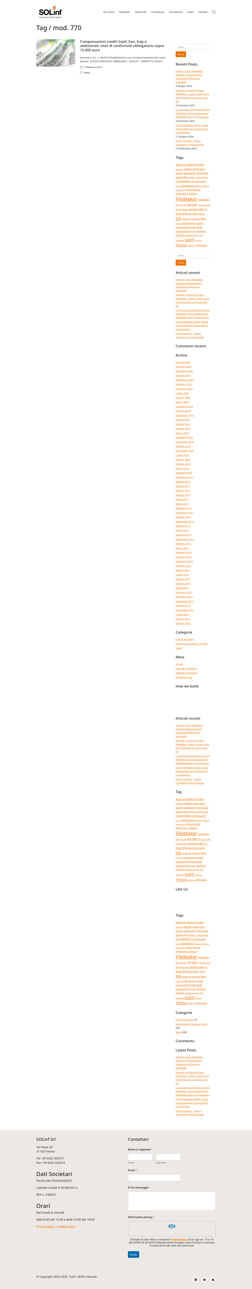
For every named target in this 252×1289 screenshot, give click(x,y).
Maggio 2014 (183, 543)
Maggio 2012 (183, 623)
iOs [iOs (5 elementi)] (205, 209)
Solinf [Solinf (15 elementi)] (189, 239)
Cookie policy (66, 1226)
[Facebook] (204, 1280)
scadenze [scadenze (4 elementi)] (188, 235)
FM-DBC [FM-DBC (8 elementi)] (192, 205)
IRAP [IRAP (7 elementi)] (195, 214)
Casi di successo (185, 639)
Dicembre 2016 (184, 512)
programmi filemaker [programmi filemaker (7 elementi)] (189, 227)
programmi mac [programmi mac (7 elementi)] (186, 231)
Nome (131, 1162)
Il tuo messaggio (138, 1187)
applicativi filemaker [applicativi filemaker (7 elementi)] (195, 173)
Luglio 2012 (182, 614)
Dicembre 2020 (184, 388)
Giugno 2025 (183, 362)
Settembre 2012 (185, 610)
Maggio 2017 (183, 495)
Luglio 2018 (182, 455)
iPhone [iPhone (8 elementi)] (187, 214)
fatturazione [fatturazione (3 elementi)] (180, 190)
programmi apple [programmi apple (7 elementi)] (192, 223)
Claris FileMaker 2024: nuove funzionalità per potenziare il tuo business (192, 129)
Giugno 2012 (183, 619)
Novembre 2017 (185, 477)
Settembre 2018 (185, 450)
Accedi (179, 664)
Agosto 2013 (183, 570)
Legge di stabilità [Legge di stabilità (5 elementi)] (191, 219)
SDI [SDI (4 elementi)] (201, 235)
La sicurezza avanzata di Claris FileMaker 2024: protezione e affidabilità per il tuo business (193, 113)
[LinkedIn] (195, 1280)
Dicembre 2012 (184, 596)
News (87, 72)
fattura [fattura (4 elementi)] (206, 186)
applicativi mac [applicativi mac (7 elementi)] (185, 177)
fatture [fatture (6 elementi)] (193, 193)
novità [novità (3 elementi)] (178, 223)
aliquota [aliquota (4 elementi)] (180, 169)
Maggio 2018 (183, 464)
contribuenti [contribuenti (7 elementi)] (198, 181)
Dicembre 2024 (184, 371)
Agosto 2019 (183, 419)
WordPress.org (184, 677)
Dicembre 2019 (184, 406)
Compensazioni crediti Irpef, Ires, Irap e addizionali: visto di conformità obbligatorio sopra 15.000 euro (122, 45)
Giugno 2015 (183, 525)
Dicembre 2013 (184, 561)
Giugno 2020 (183, 397)
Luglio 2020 (182, 393)
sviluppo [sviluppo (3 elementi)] (198, 240)
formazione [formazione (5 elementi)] (182, 209)
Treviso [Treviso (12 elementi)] (181, 245)
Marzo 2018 (182, 468)
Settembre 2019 (185, 415)
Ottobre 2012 (183, 605)
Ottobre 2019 (183, 410)
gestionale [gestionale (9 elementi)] (196, 209)
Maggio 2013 (183, 583)
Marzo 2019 (182, 433)
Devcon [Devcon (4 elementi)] (198, 186)
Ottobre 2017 (183, 481)
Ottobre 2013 (183, 565)
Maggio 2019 (183, 428)
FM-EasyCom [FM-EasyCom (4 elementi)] (204, 205)
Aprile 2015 (182, 530)
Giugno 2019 (183, 424)
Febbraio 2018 (184, 472)
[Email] (213, 1280)
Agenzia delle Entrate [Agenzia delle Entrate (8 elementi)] (190, 165)
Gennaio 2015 (183, 534)
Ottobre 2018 (183, 446)
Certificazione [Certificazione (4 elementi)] (201, 177)
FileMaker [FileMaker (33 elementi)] (186, 199)
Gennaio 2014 (183, 557)
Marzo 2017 (182, 503)
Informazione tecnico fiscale (191, 643)
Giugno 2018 (183, 459)
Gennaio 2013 (183, 592)
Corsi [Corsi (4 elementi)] (178, 186)
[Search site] (214, 12)
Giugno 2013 (183, 579)
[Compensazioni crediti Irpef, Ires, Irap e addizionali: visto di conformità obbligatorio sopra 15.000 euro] (55, 53)
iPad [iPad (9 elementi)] (179, 214)
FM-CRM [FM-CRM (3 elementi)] (183, 205)
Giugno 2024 (183, 375)
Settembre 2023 (185, 379)
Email (132, 1170)
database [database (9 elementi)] (187, 186)
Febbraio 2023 (184, 384)
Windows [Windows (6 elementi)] (201, 245)
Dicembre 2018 (184, 437)
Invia (133, 1254)
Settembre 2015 (185, 521)
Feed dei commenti (186, 672)
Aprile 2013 (182, 587)
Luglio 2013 (182, 574)
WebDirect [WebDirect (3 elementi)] (191, 246)
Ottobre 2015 (183, 517)
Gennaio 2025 (183, 366)
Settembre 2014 (185, 539)
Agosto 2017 (183, 486)
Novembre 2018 (185, 441)
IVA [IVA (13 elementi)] (178, 218)
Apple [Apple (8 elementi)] (188, 169)
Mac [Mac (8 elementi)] (203, 219)
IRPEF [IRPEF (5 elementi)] (202, 214)
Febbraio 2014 (184, 552)
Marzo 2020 (182, 402)
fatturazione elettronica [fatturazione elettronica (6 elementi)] (188, 191)
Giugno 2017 (183, 490)
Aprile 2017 (182, 499)
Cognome (161, 1162)
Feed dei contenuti (186, 668)
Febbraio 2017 (184, 508)
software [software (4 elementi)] (180, 240)
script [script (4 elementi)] (196, 235)
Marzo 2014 (182, 548)
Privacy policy (45, 1226)
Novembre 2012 (185, 601)
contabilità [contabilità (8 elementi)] (183, 181)
